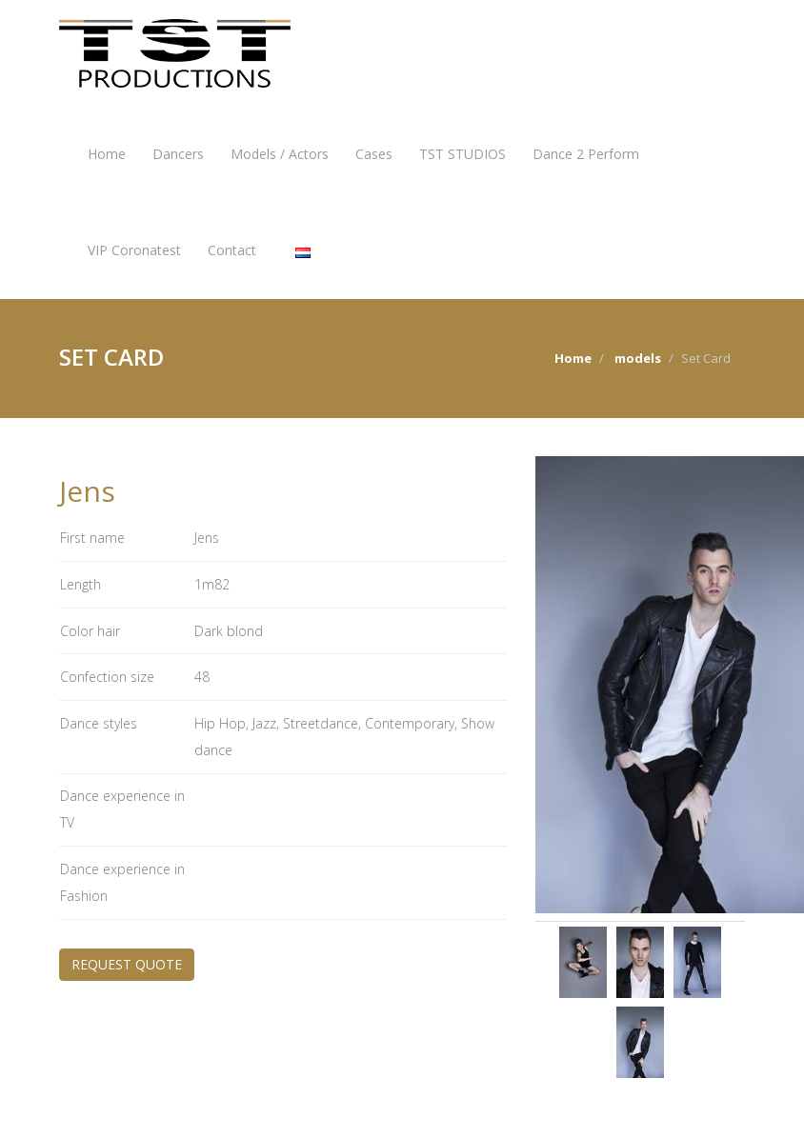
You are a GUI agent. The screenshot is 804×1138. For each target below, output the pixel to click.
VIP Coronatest (134, 250)
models (637, 358)
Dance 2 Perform (586, 154)
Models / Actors (280, 154)
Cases (373, 154)
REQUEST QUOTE (126, 964)
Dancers (178, 154)
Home (107, 154)
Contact (232, 250)
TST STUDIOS (462, 154)
